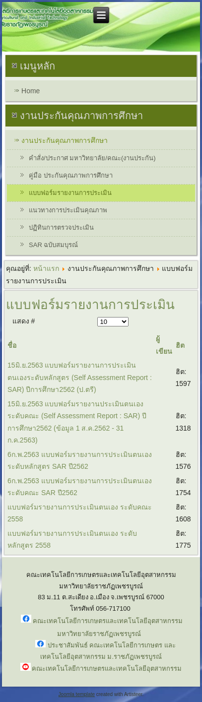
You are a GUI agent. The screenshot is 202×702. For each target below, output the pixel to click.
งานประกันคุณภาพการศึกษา (64, 140)
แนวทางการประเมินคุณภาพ (68, 210)
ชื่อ (11, 345)
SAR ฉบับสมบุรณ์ (53, 245)
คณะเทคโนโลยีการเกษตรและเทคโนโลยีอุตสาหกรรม (107, 668)
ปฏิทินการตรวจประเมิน (61, 227)
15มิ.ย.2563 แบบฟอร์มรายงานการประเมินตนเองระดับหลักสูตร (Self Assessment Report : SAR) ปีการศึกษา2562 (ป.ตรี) (79, 377)
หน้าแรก (46, 268)
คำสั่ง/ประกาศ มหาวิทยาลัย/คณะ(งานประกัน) (92, 158)
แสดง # (23, 321)
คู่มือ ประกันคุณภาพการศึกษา (71, 175)
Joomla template (77, 694)
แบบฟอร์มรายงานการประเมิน (70, 192)
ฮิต (180, 345)
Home (30, 91)
